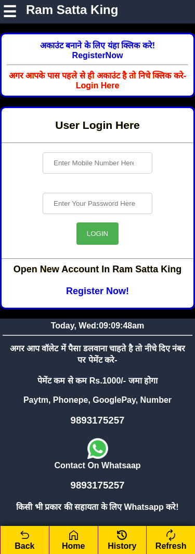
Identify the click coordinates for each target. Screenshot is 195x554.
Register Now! (97, 291)
